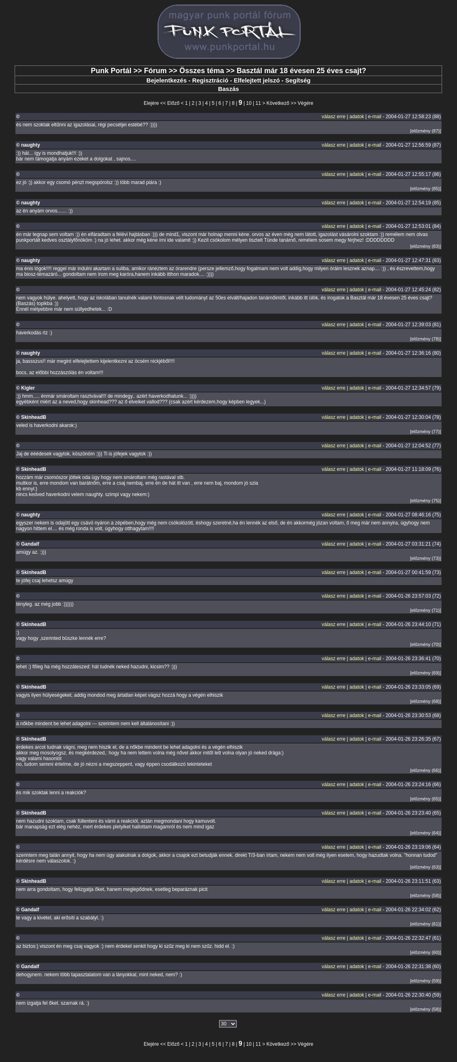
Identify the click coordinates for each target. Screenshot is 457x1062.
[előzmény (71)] (425, 610)
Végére (305, 103)
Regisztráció (210, 80)
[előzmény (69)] (425, 672)
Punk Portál (111, 71)
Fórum (155, 71)
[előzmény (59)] (425, 980)
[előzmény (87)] (425, 130)
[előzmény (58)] (425, 895)
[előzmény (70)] (425, 644)
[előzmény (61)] (425, 923)
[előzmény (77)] (425, 431)
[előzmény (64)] (425, 832)
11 (258, 103)
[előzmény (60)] (425, 952)
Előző (173, 103)
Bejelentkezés (167, 80)
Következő (278, 103)
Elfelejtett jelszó (257, 80)
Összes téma (201, 71)
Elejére (151, 103)
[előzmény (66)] (425, 770)
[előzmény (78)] (425, 338)
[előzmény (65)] (425, 798)
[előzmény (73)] (425, 558)
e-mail (375, 116)
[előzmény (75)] (425, 500)
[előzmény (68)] (425, 701)
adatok (356, 116)
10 (248, 103)
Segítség (298, 80)
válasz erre (334, 116)
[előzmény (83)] (425, 246)
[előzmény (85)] (425, 188)
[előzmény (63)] (425, 867)
